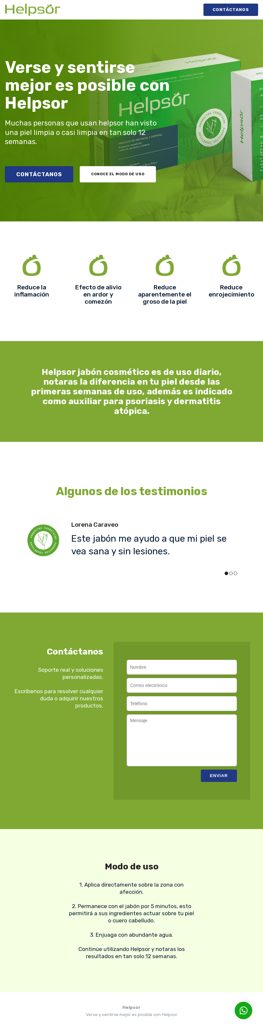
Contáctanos (231, 9)
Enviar (219, 775)
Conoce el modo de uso (118, 174)
